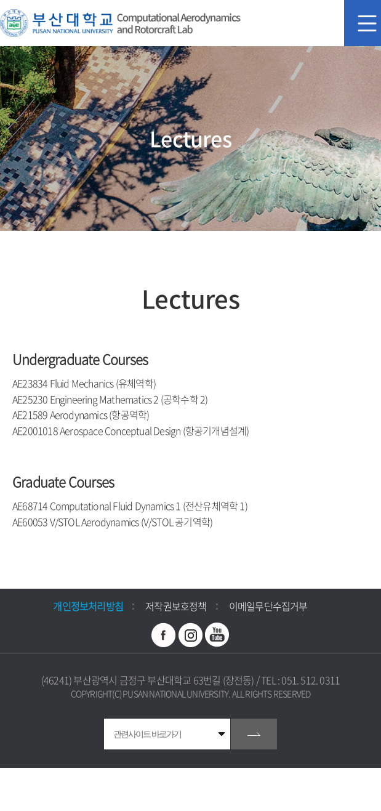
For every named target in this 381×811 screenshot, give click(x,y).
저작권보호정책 (175, 606)
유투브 (217, 635)
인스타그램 (190, 635)
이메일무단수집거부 (268, 606)
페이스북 (163, 635)
